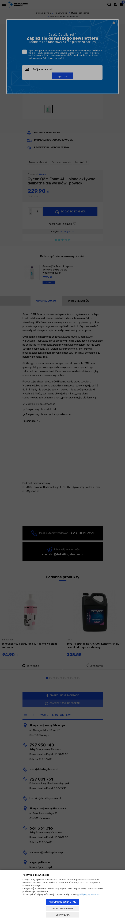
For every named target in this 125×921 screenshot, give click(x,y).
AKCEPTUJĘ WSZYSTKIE (62, 901)
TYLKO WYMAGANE (62, 908)
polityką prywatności (89, 894)
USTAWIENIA (62, 915)
